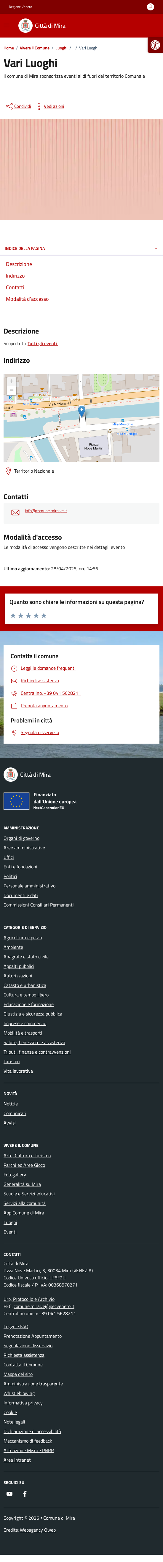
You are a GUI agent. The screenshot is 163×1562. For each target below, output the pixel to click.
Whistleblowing (19, 1393)
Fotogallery (15, 1174)
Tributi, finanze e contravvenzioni (37, 1051)
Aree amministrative (24, 847)
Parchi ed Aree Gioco (24, 1165)
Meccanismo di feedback (28, 1440)
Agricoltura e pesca (23, 937)
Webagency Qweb (38, 1529)
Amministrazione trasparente (33, 1383)
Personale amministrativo (29, 885)
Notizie (11, 1103)
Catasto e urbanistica (25, 985)
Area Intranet (17, 1459)
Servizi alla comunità (25, 1203)
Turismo (12, 1061)
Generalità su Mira (22, 1184)
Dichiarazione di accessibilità (32, 1431)
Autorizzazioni (18, 975)
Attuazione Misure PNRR (29, 1450)
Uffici (9, 857)
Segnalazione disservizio (28, 1345)
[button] (155, 45)
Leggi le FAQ (16, 1326)
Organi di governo (21, 838)
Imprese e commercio (25, 1023)
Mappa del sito (18, 1374)
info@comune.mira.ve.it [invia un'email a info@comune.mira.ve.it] (46, 511)
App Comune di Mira (24, 1212)
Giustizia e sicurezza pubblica (33, 1013)
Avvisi (10, 1122)
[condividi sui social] (18, 106)
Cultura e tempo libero (26, 994)
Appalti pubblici (19, 966)
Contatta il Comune (23, 1364)
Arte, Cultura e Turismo (27, 1155)
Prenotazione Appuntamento (33, 1336)
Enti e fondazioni (20, 866)
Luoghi (10, 1222)
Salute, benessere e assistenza (34, 1042)
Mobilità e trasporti (23, 1032)
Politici (10, 876)
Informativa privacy (23, 1402)
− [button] (12, 390)
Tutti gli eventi (43, 343)
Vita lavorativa (18, 1070)
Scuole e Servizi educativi (29, 1193)
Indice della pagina (81, 248)
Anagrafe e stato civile (26, 956)
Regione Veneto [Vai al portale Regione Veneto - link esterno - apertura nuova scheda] (20, 7)
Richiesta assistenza (24, 1355)
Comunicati (15, 1113)
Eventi (10, 1231)
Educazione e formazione (29, 1004)
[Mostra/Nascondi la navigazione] (6, 25)
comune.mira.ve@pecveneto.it (44, 1306)
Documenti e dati (21, 895)
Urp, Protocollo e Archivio (29, 1299)
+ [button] (12, 381)
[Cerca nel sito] (147, 25)
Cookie (10, 1412)
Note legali (14, 1421)
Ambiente (13, 947)
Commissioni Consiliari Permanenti (39, 904)
